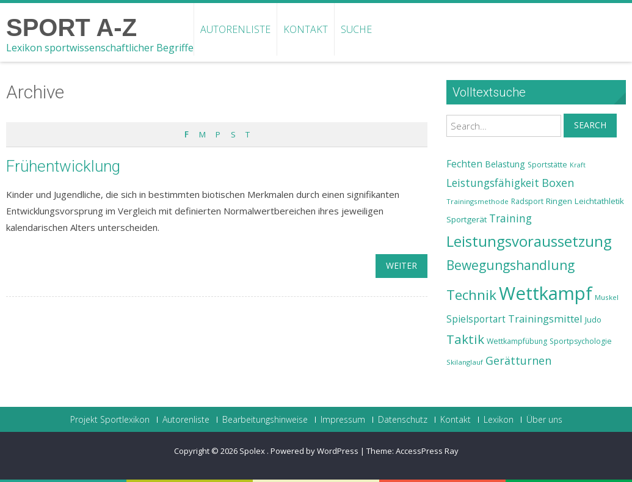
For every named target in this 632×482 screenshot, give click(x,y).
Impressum (343, 420)
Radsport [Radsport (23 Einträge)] (527, 201)
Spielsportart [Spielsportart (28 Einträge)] (476, 319)
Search (590, 125)
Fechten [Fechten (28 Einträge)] (464, 164)
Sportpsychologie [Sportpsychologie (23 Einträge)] (581, 341)
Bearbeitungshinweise (265, 420)
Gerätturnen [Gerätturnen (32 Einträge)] (518, 360)
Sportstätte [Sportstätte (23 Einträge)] (547, 164)
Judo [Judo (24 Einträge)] (593, 319)
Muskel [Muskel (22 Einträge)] (607, 297)
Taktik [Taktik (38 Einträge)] (465, 339)
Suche (356, 29)
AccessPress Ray (427, 450)
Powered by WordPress (314, 450)
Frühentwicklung (63, 166)
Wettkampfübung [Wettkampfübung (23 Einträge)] (517, 341)
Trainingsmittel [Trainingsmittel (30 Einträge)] (545, 319)
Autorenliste (235, 29)
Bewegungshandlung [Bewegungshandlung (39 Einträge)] (510, 265)
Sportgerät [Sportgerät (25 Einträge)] (466, 219)
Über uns (544, 420)
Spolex (253, 450)
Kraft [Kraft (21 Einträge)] (578, 165)
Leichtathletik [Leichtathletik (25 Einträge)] (599, 200)
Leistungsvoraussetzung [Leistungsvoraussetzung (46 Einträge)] (529, 241)
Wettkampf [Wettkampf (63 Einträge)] (545, 293)
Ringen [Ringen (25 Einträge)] (559, 200)
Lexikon (499, 420)
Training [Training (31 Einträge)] (510, 218)
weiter (401, 265)
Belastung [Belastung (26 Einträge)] (505, 164)
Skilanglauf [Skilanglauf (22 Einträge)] (464, 362)
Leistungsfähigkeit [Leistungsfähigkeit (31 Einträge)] (492, 182)
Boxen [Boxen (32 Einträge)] (558, 182)
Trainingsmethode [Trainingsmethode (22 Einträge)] (477, 201)
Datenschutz (402, 420)
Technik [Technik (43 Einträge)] (471, 294)
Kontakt (305, 29)
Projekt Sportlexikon (110, 420)
